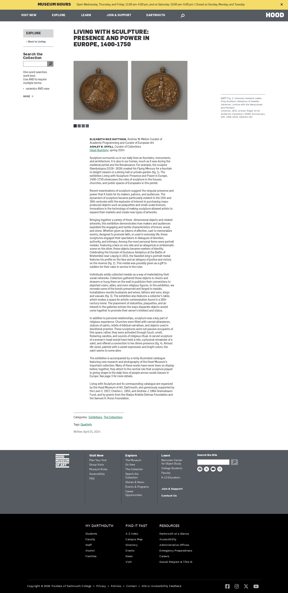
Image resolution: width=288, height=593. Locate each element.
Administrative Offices (174, 545)
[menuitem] (100, 542)
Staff (88, 545)
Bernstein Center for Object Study (171, 462)
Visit (129, 562)
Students (91, 533)
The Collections (113, 417)
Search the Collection (131, 476)
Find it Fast (136, 526)
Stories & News (134, 482)
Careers (164, 556)
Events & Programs (137, 486)
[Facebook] (227, 586)
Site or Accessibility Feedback (161, 586)
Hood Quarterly (99, 150)
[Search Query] (213, 462)
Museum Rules (98, 469)
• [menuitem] (93, 586)
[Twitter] (246, 586)
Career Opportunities (133, 493)
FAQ (91, 478)
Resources (169, 526)
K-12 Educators (170, 477)
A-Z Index (132, 533)
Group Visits (96, 464)
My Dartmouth (99, 526)
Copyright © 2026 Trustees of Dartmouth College (59, 586)
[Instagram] (237, 586)
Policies (116, 586)
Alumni (90, 550)
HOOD (275, 15)
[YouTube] (256, 586)
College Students (171, 468)
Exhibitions (95, 417)
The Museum (133, 460)
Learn (86, 15)
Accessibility (97, 474)
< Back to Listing (36, 42)
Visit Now (28, 15)
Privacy (101, 586)
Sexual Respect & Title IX (175, 562)
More (26, 96)
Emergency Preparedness (175, 550)
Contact (131, 586)
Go (234, 462)
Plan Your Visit (98, 460)
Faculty (166, 473)
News (129, 556)
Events (130, 550)
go (50, 64)
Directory (132, 545)
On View (130, 464)
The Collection (134, 469)
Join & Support (119, 15)
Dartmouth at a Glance (174, 533)
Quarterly (86, 424)
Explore (59, 15)
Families (91, 556)
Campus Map (134, 539)
